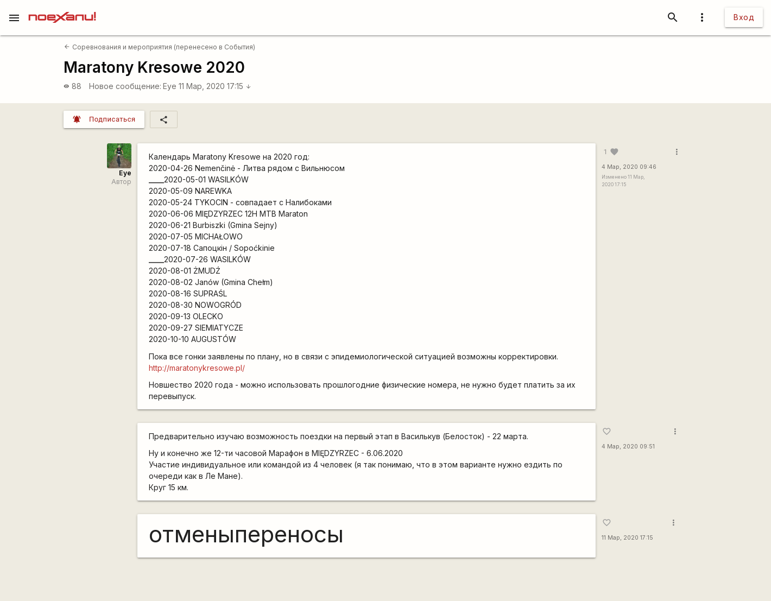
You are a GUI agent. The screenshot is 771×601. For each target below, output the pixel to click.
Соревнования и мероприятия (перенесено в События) (159, 47)
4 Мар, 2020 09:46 (629, 166)
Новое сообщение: (125, 86)
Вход (744, 17)
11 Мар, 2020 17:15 (215, 86)
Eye (169, 86)
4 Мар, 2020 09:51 (628, 446)
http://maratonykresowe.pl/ (197, 367)
